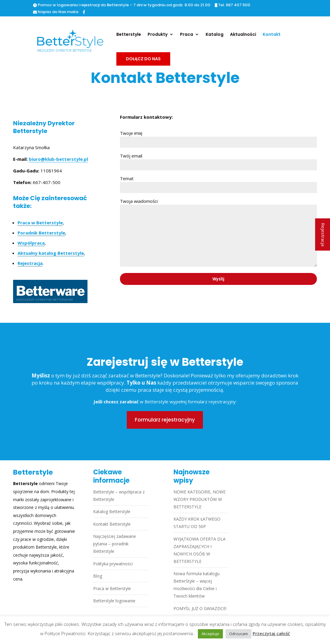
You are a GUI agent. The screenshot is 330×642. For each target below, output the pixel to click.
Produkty (158, 34)
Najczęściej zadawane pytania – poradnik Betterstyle (114, 543)
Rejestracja (30, 263)
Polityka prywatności (113, 564)
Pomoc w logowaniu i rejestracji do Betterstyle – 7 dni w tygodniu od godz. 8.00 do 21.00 (121, 5)
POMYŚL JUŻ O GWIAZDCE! (199, 608)
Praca (186, 34)
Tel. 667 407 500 (232, 5)
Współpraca (31, 243)
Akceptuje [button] (210, 633)
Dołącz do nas (143, 59)
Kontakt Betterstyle (112, 524)
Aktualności (243, 34)
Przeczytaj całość (271, 633)
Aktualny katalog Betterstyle (51, 253)
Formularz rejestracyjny (165, 419)
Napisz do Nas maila (55, 12)
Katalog (214, 34)
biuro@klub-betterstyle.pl (58, 159)
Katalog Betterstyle (111, 511)
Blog (97, 576)
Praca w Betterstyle (40, 223)
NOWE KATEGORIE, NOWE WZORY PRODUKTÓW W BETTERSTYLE (199, 499)
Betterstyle (128, 34)
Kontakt (272, 34)
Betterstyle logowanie (114, 601)
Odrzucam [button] (238, 633)
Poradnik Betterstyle (41, 233)
